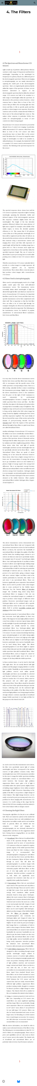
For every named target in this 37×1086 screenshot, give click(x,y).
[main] (18, 12)
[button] (2, 2)
